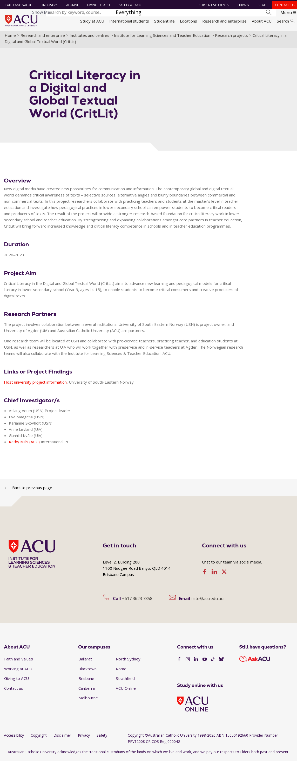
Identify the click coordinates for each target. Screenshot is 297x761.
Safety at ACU (129, 5)
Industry (49, 5)
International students (129, 21)
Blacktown (87, 670)
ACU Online (126, 690)
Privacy (84, 737)
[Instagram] (188, 661)
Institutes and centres (89, 37)
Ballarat (85, 660)
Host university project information (35, 383)
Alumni (71, 5)
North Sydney (128, 660)
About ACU (262, 21)
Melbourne (88, 699)
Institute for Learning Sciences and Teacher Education (162, 37)
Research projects (231, 37)
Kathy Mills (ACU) (24, 443)
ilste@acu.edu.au (207, 600)
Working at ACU (18, 670)
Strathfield (125, 680)
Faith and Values (19, 5)
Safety (102, 737)
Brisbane (86, 680)
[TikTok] (212, 661)
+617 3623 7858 (137, 600)
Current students (213, 5)
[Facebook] (179, 661)
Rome (121, 670)
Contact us (284, 5)
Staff (262, 5)
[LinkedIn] (196, 661)
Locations (188, 21)
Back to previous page (32, 489)
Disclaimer (62, 737)
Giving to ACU (97, 5)
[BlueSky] (221, 661)
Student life (164, 21)
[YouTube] (205, 661)
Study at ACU (92, 21)
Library (243, 5)
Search (285, 21)
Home (10, 37)
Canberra (86, 690)
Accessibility (14, 737)
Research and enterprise (224, 21)
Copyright (39, 737)
